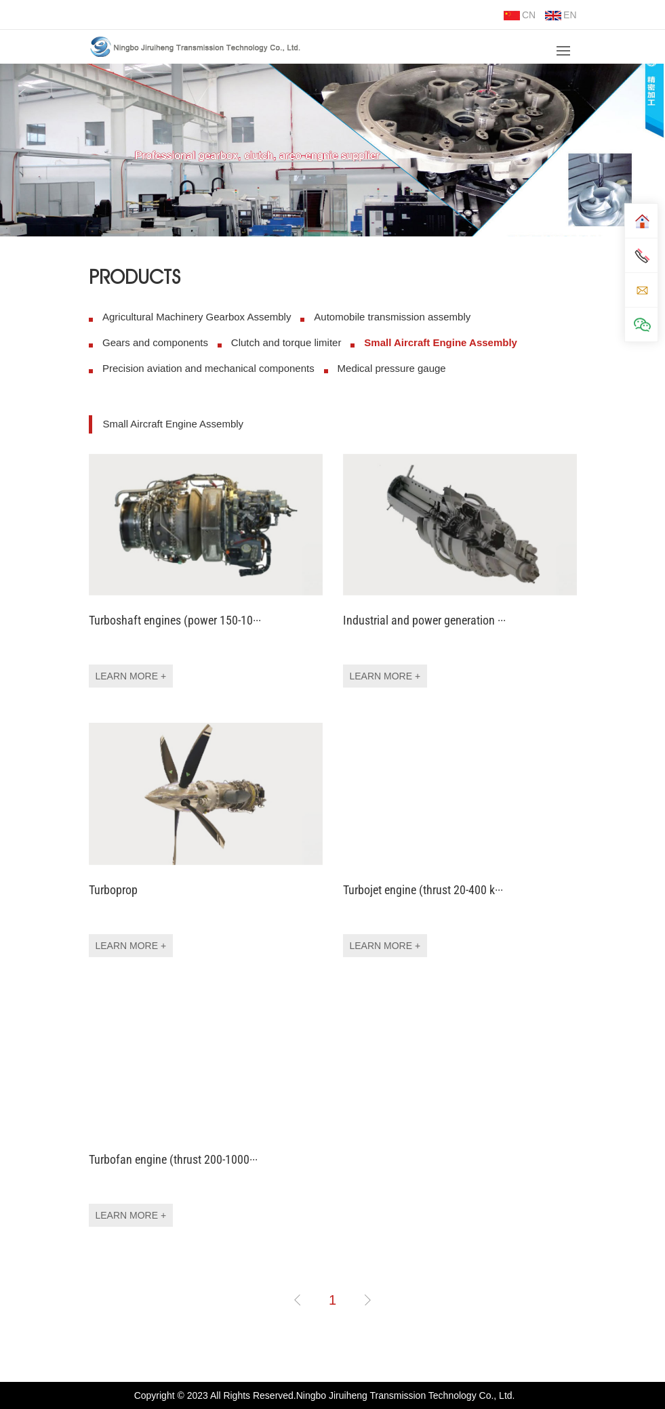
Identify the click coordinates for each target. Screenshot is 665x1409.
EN (560, 14)
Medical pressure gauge (391, 368)
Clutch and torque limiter (285, 342)
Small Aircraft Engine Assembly (440, 342)
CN (520, 14)
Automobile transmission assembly (392, 316)
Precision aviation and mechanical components (208, 368)
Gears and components (155, 342)
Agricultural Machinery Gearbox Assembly (196, 316)
